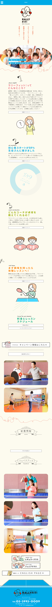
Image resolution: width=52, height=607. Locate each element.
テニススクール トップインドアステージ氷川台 (26, 606)
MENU (26, 2)
